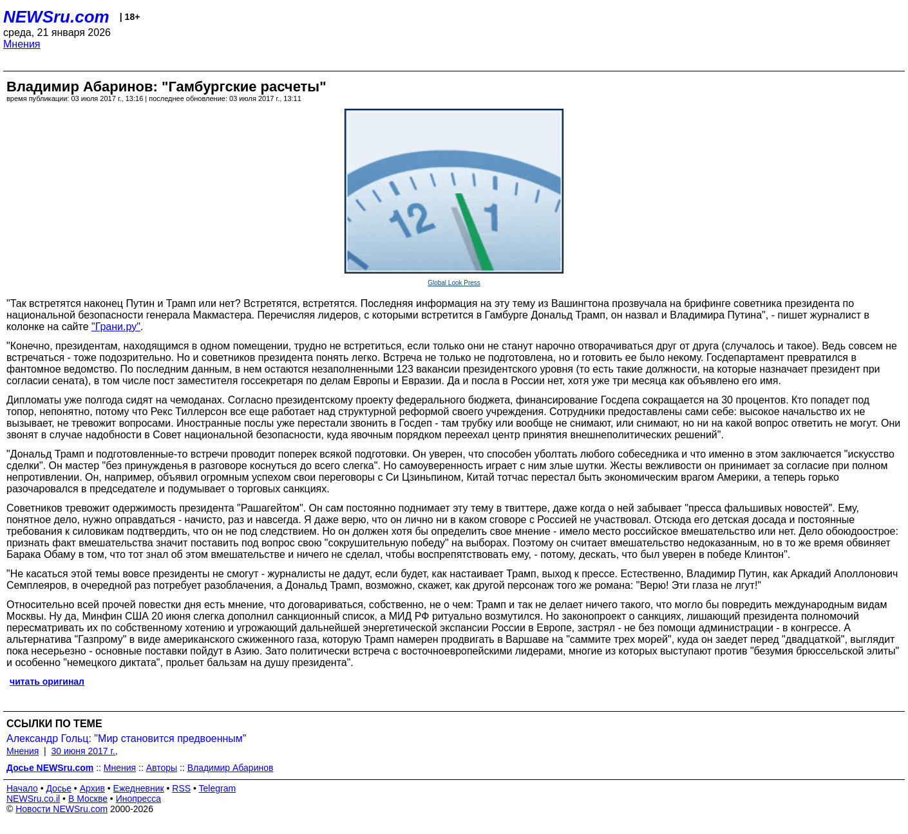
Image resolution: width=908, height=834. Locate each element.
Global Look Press (454, 282)
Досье (58, 788)
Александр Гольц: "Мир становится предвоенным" (126, 738)
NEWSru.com (56, 16)
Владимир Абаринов (230, 768)
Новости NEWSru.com (61, 809)
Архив (92, 788)
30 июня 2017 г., (85, 751)
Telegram (217, 788)
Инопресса (139, 798)
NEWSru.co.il (33, 798)
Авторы (161, 768)
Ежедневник (138, 788)
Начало (22, 788)
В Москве (88, 798)
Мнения (22, 44)
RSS (181, 788)
